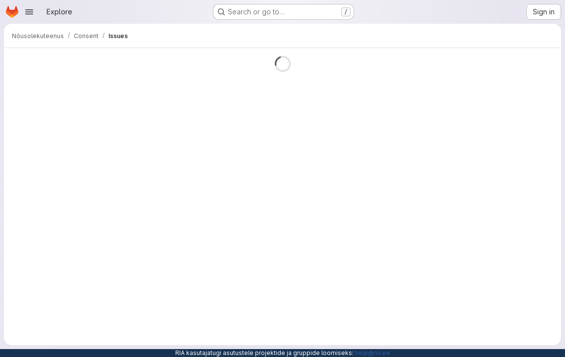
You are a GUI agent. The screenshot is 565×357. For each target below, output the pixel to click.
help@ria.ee (372, 353)
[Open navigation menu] (29, 12)
